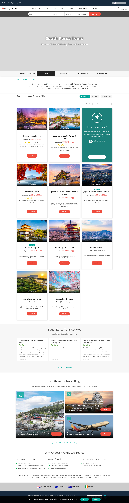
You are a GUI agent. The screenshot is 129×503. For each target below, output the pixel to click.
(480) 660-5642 (122, 8)
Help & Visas (83, 8)
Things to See (102, 73)
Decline (96, 499)
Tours (48, 8)
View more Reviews (64, 367)
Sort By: (88, 104)
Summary (85, 96)
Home (18, 79)
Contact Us (124, 9)
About (95, 8)
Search (94, 14)
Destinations (36, 8)
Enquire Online (96, 157)
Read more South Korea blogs (63, 442)
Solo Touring (59, 8)
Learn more (74, 499)
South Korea (25, 79)
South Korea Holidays (27, 73)
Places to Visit (83, 73)
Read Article (56, 434)
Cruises (71, 8)
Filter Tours (106, 96)
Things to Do (64, 73)
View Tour (32, 156)
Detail (94, 96)
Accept (84, 499)
